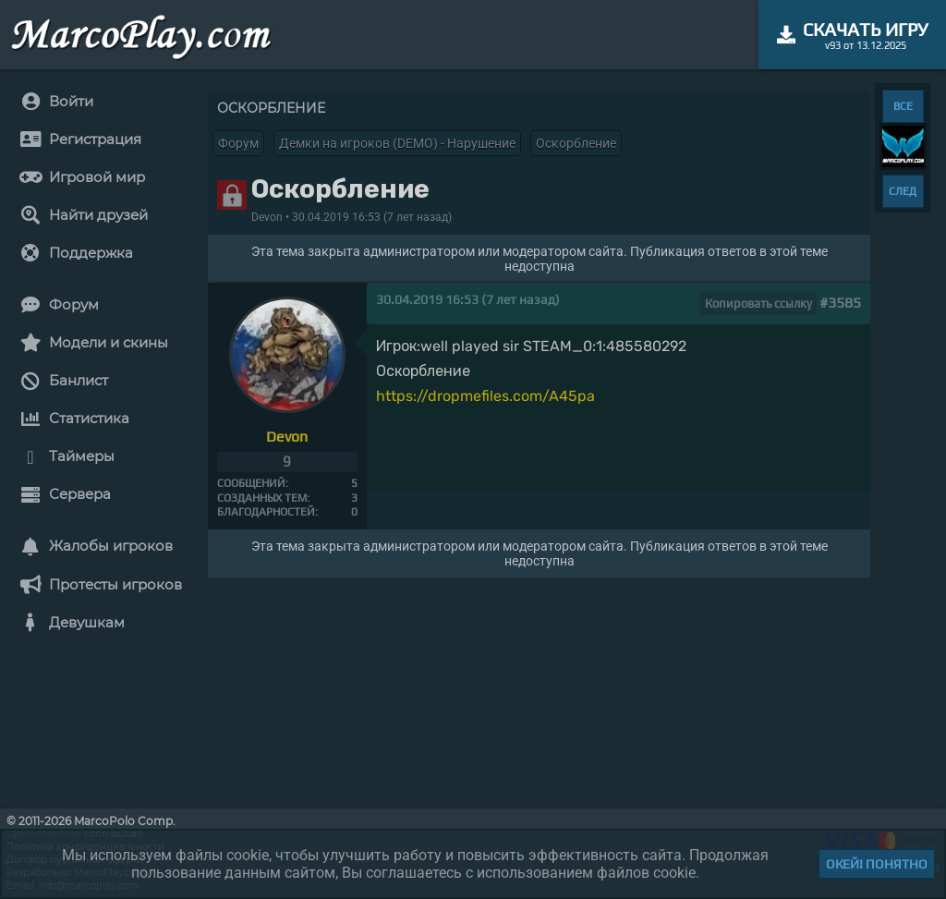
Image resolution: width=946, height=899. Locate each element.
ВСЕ (903, 106)
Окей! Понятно (877, 863)
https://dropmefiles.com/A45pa (485, 396)
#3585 (840, 302)
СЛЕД (902, 191)
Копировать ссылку (758, 303)
